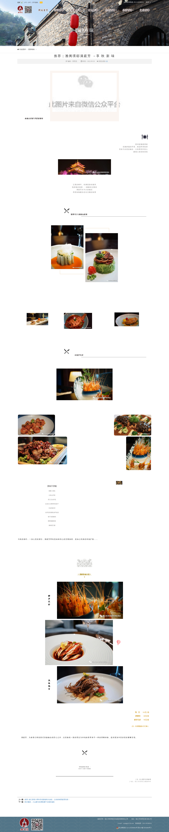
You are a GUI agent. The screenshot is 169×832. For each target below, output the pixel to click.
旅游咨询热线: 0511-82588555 (134, 2)
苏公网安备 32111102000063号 (127, 828)
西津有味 (31, 49)
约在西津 (22, 49)
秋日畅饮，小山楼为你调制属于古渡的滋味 (40, 802)
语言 (148, 2)
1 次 (106, 61)
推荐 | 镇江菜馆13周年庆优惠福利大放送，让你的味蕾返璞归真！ (47, 799)
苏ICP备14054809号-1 (145, 828)
